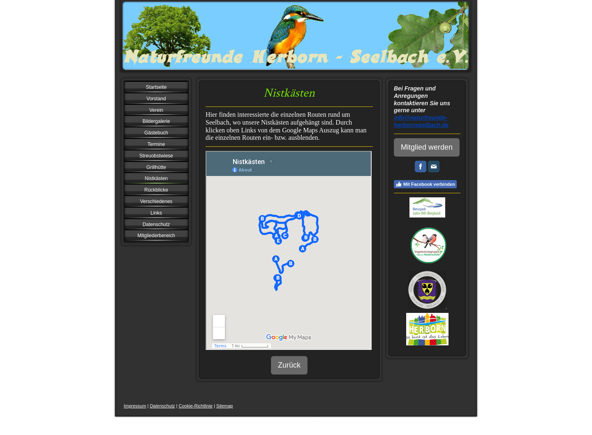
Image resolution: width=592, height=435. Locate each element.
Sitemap (224, 405)
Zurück (289, 365)
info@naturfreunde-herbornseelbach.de (421, 121)
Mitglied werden (427, 147)
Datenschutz (162, 405)
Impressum (135, 405)
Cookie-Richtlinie (196, 405)
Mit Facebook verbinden (425, 184)
